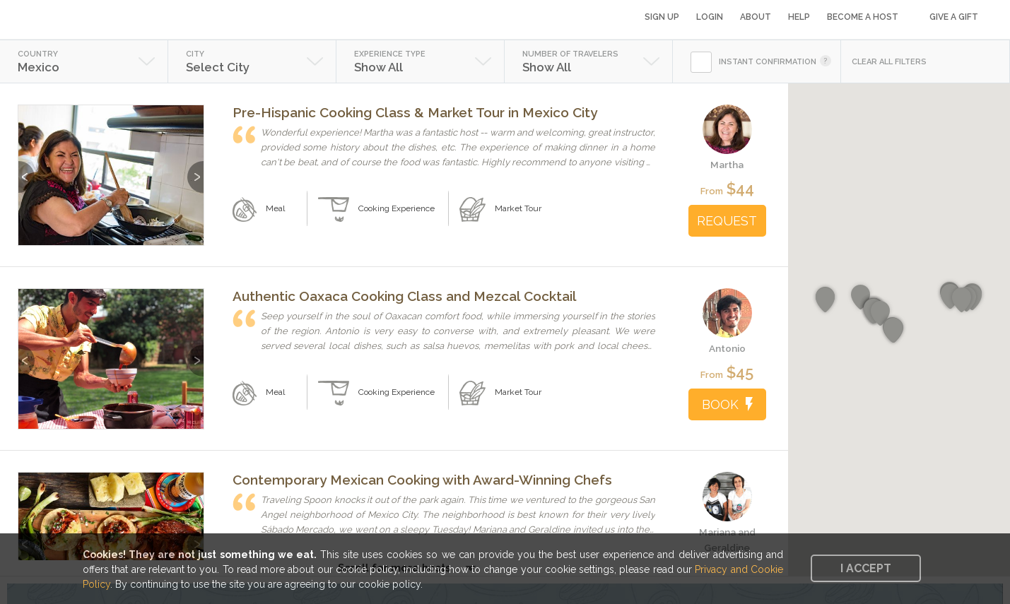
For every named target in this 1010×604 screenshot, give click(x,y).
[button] (825, 300)
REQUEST (727, 220)
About (755, 17)
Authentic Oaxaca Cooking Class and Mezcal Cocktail (405, 296)
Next (195, 170)
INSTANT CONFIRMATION (767, 61)
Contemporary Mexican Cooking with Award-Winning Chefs (422, 479)
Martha (727, 164)
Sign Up (662, 17)
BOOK (727, 404)
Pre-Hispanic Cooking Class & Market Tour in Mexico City (415, 112)
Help (799, 17)
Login (709, 17)
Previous (26, 170)
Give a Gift (953, 17)
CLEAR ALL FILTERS (889, 61)
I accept (865, 568)
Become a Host (862, 17)
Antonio (727, 348)
